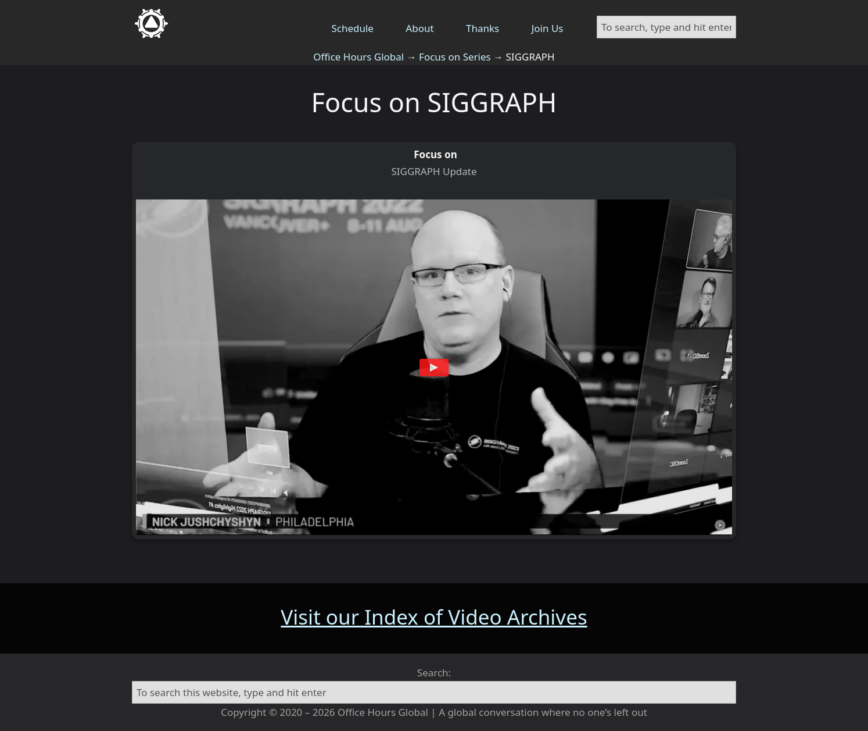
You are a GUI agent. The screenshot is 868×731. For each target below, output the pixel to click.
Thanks (482, 28)
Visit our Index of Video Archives (434, 616)
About (419, 28)
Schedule (352, 28)
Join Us (548, 28)
